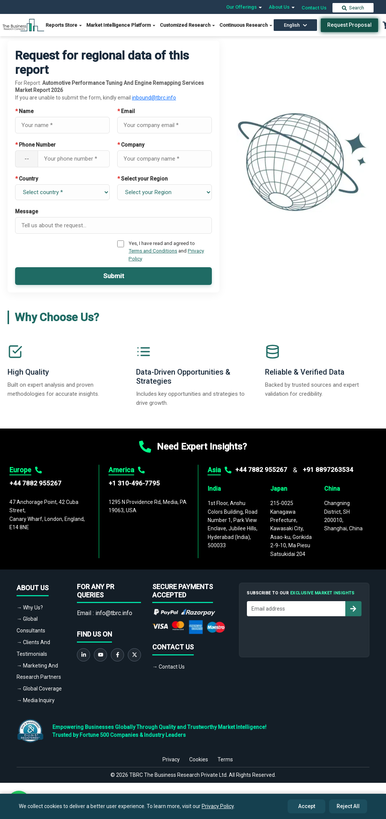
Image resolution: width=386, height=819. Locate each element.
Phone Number (35, 145)
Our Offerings (244, 7)
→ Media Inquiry (36, 700)
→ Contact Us (168, 667)
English (295, 25)
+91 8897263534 (328, 469)
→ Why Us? (30, 608)
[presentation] (304, 634)
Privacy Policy (218, 806)
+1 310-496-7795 (134, 483)
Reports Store (64, 25)
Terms (225, 759)
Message (26, 211)
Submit (113, 276)
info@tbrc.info (113, 613)
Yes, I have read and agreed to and (166, 251)
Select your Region (142, 179)
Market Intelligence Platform (121, 25)
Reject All (348, 806)
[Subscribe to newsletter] (353, 608)
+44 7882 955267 (35, 483)
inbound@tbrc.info (154, 98)
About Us (282, 7)
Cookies (198, 759)
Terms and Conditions (153, 251)
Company (130, 145)
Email (126, 111)
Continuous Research (246, 25)
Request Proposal (349, 25)
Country (26, 179)
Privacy (171, 759)
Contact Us (314, 8)
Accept (306, 806)
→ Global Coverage (39, 689)
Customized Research (188, 25)
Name (24, 111)
